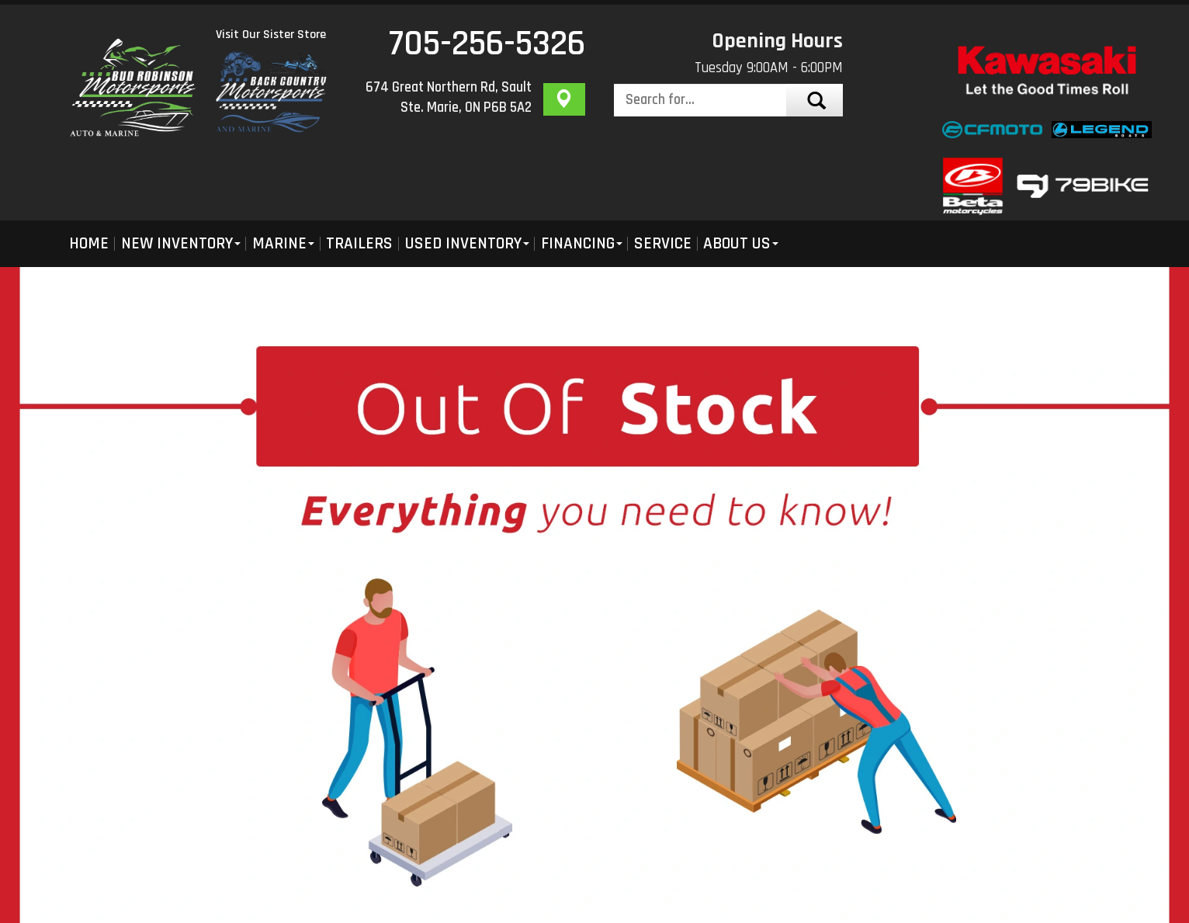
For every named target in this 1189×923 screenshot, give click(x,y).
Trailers (359, 243)
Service (663, 243)
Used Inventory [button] (467, 243)
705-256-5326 (487, 44)
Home (89, 243)
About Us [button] (740, 243)
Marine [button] (283, 243)
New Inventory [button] (181, 243)
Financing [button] (581, 243)
